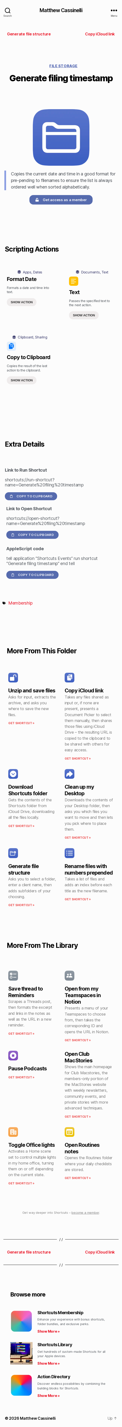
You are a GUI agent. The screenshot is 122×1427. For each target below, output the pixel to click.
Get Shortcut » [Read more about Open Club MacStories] (78, 1116)
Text (105, 272)
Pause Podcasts (27, 1068)
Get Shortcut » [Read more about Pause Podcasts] (21, 1077)
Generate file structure (23, 869)
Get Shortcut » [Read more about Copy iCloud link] (78, 758)
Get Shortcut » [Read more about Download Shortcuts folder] (21, 826)
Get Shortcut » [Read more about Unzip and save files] (21, 723)
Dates (37, 272)
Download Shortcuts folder (27, 790)
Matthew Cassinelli (61, 10)
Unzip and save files (31, 690)
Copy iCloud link (84, 690)
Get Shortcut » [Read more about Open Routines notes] (78, 1178)
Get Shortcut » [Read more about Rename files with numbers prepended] (78, 899)
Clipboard (25, 337)
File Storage (63, 66)
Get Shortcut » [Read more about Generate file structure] (21, 905)
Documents (90, 272)
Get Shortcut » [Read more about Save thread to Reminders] (21, 1033)
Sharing (41, 337)
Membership (20, 603)
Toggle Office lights (31, 1145)
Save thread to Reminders (25, 991)
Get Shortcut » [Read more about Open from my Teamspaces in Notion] (78, 1040)
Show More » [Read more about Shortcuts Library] (48, 1363)
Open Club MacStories (78, 1057)
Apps (27, 272)
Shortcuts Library (54, 1344)
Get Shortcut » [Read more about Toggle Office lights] (21, 1183)
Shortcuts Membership (60, 1312)
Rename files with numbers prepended (89, 869)
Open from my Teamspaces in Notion (83, 995)
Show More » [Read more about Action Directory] (48, 1396)
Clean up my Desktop (79, 790)
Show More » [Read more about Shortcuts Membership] (48, 1331)
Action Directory (53, 1376)
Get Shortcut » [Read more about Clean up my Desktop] (78, 837)
